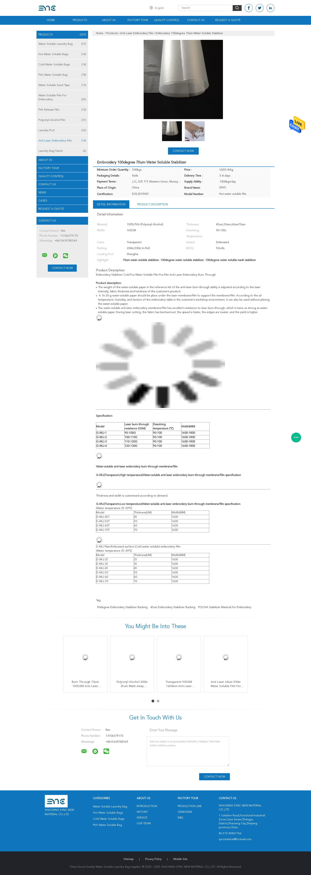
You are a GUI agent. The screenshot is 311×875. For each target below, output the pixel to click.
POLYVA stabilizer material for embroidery (224, 607)
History (142, 812)
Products (80, 20)
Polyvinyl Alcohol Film (62, 120)
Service (142, 817)
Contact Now (183, 151)
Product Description (152, 204)
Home (51, 20)
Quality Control (166, 20)
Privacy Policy (153, 859)
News (42, 192)
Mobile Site (180, 859)
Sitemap (128, 859)
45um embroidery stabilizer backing (172, 607)
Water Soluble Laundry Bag (62, 44)
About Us (109, 20)
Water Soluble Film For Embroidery (62, 97)
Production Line (190, 806)
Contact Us (195, 20)
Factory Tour (138, 20)
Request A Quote (228, 20)
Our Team (144, 823)
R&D (180, 817)
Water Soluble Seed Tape (62, 85)
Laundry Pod (62, 130)
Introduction (147, 806)
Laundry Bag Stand (62, 151)
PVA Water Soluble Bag (62, 75)
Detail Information (111, 204)
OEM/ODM (185, 812)
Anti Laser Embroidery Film (62, 141)
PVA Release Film (62, 110)
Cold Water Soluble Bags (62, 65)
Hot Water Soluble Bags (62, 54)
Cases (42, 200)
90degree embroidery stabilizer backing (122, 607)
